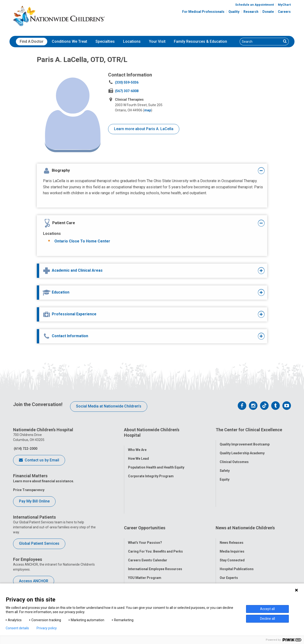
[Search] (261, 41)
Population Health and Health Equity (156, 462)
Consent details (17, 628)
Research (250, 11)
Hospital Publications (237, 526)
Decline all (267, 618)
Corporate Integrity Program (151, 470)
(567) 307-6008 (126, 91)
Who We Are (137, 444)
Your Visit (157, 41)
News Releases (231, 499)
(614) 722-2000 (25, 448)
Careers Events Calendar (147, 517)
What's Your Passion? (145, 499)
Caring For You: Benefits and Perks (155, 508)
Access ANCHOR (33, 581)
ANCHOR (135, 543)
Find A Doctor (31, 41)
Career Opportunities (144, 490)
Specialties (105, 41)
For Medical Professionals (203, 11)
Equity (224, 474)
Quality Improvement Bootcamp (245, 438)
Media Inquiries (232, 508)
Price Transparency (28, 490)
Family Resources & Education (200, 41)
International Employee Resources (155, 526)
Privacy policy (47, 628)
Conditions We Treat (69, 41)
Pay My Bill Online (34, 501)
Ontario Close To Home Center (82, 241)
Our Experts (229, 534)
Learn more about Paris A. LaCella (143, 129)
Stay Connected (232, 517)
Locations (132, 41)
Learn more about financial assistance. (43, 481)
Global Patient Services (39, 543)
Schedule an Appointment (254, 4)
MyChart (284, 4)
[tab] (141, 171)
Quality (233, 11)
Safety (225, 465)
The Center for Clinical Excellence (249, 429)
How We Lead (138, 453)
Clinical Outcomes (234, 456)
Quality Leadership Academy (242, 447)
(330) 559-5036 (126, 82)
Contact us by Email (39, 460)
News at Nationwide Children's (245, 490)
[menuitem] (31, 41)
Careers (284, 11)
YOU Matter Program (144, 534)
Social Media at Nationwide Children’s (108, 406)
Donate (268, 11)
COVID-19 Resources (144, 552)
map (147, 110)
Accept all (267, 609)
